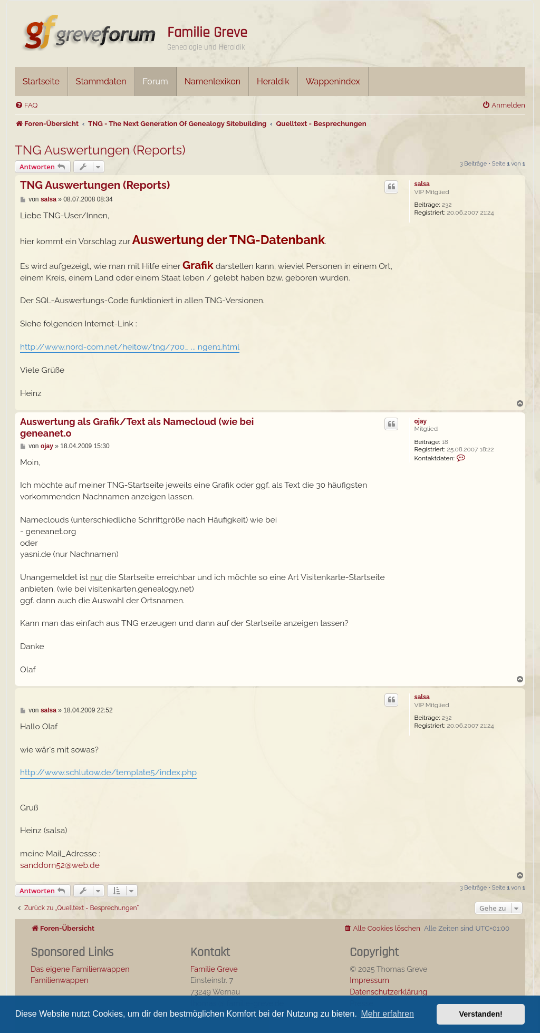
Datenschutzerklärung (388, 991)
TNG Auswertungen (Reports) (100, 150)
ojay (420, 421)
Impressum (369, 980)
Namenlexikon (212, 81)
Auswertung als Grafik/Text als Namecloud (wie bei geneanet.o (137, 427)
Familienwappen (59, 980)
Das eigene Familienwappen (80, 968)
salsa (421, 184)
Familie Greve (207, 32)
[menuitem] (26, 105)
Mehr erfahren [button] (387, 1013)
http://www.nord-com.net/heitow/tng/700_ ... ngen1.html (129, 347)
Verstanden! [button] (481, 1014)
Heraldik (273, 81)
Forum (155, 81)
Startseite (41, 81)
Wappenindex (333, 81)
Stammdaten (101, 81)
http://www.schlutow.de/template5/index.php (108, 772)
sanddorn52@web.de (60, 865)
